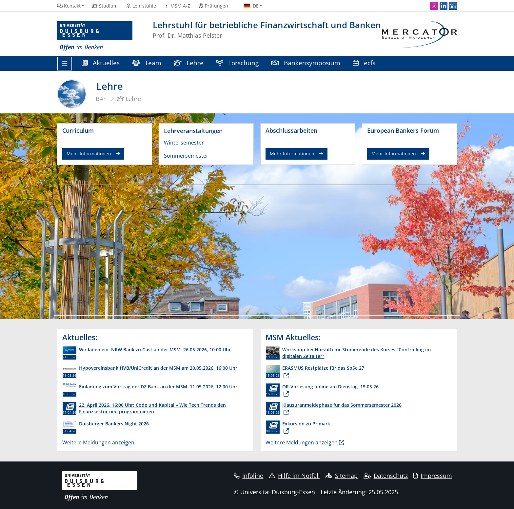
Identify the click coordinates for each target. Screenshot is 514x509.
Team (146, 62)
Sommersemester (186, 155)
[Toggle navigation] (64, 63)
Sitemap (342, 476)
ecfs (365, 62)
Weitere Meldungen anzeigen (98, 442)
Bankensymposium (305, 62)
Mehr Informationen (89, 153)
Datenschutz (386, 476)
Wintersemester (184, 142)
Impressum (432, 476)
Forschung (237, 62)
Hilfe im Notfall (294, 476)
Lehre (189, 62)
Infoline (249, 476)
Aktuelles (101, 62)
